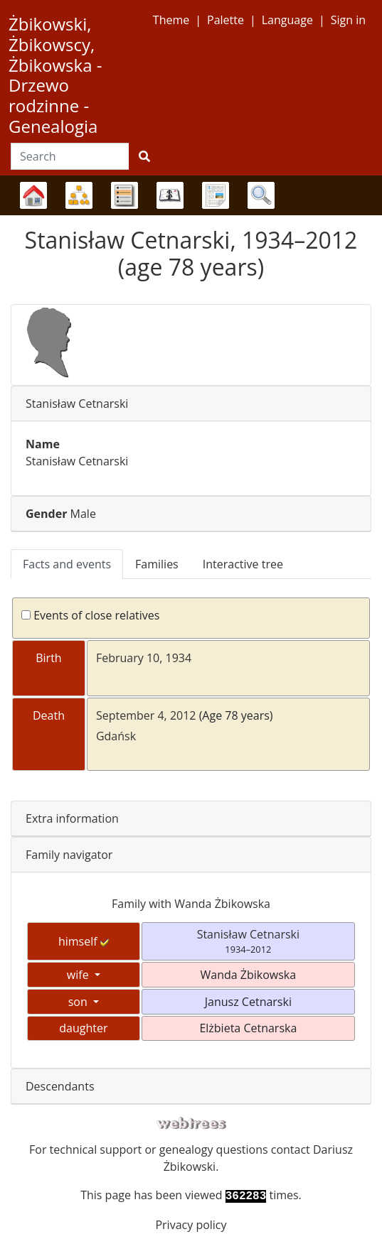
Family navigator (69, 854)
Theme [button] (171, 20)
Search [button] (261, 195)
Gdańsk (116, 736)
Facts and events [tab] (67, 564)
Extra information (72, 818)
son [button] (79, 1002)
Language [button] (287, 20)
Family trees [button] (33, 195)
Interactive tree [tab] (243, 564)
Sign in (348, 20)
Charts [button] (79, 195)
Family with (191, 903)
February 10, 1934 (143, 658)
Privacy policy (190, 1225)
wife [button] (79, 975)
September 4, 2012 (146, 715)
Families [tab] (157, 564)
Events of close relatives (90, 615)
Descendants (60, 1086)
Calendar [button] (170, 195)
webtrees (191, 1123)
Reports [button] (215, 195)
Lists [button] (124, 195)
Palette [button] (225, 20)
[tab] (191, 403)
